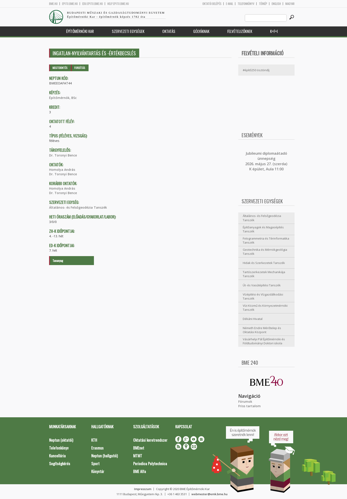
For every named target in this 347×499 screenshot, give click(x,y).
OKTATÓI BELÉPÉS (211, 3)
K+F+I (274, 31)
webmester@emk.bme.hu (209, 494)
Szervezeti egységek (128, 31)
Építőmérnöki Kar (80, 31)
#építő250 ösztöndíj (256, 70)
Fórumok (245, 401)
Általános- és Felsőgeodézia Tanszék (78, 207)
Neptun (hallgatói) (104, 455)
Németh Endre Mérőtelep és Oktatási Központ (262, 330)
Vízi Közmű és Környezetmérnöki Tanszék (265, 308)
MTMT (137, 455)
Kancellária (57, 455)
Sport (95, 463)
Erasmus (97, 448)
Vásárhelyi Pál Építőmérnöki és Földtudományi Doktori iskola (264, 341)
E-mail (229, 3)
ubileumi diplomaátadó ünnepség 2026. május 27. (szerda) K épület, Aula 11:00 (266, 161)
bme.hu (53, 3)
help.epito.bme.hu (118, 3)
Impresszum (142, 489)
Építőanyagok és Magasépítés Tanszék (263, 229)
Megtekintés (59, 68)
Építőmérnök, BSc (63, 98)
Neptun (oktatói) (61, 440)
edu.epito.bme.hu (92, 3)
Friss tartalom (249, 406)
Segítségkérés (59, 463)
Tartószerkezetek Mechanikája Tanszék (264, 274)
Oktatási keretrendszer (150, 440)
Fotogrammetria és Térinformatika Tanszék (266, 240)
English (276, 3)
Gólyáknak (201, 31)
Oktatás (168, 31)
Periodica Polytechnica (150, 463)
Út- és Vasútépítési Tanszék (262, 285)
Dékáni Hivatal (252, 319)
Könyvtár (97, 471)
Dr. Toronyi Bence (63, 155)
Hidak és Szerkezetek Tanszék (264, 263)
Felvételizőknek (239, 31)
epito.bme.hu (70, 3)
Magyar (290, 3)
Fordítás (79, 68)
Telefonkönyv (246, 3)
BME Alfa (139, 471)
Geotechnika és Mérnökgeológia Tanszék (265, 252)
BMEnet (138, 448)
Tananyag (57, 260)
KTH (94, 440)
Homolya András (62, 169)
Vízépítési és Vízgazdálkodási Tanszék (263, 296)
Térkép (263, 3)
